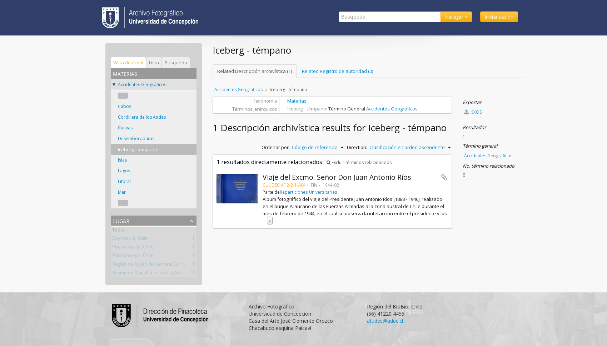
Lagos (124, 171)
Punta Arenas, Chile (132, 256)
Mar (122, 192)
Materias (297, 101)
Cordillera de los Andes (142, 117)
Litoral (124, 181)
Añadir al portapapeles (444, 177)
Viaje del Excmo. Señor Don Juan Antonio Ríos (337, 177)
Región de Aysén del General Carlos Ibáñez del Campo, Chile (175, 265)
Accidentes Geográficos (142, 84)
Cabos (124, 106)
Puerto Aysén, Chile (132, 248)
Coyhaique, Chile (130, 239)
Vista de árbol (128, 62)
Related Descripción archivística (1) (254, 71)
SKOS (473, 112)
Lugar (121, 220)
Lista (154, 62)
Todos (119, 231)
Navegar (454, 17)
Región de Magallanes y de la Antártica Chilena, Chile (167, 274)
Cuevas (125, 128)
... (123, 96)
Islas (122, 160)
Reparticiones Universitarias (308, 192)
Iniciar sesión (499, 17)
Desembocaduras (136, 138)
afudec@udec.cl (385, 320)
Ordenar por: (276, 147)
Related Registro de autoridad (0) (337, 71)
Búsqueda (176, 62)
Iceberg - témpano (137, 149)
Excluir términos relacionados (359, 162)
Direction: (357, 147)
